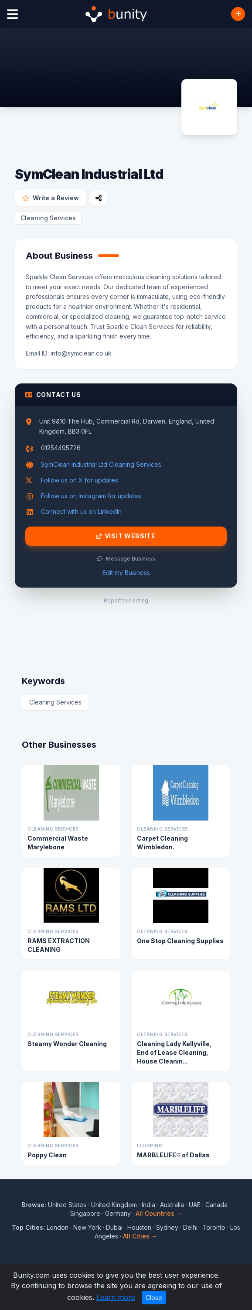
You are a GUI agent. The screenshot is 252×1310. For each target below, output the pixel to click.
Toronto (213, 1227)
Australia (172, 1204)
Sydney (167, 1227)
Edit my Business (126, 572)
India (148, 1204)
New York (87, 1227)
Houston (139, 1227)
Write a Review (50, 198)
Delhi (190, 1227)
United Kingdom (114, 1204)
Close (154, 1297)
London (57, 1227)
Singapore (85, 1213)
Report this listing (126, 600)
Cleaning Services (48, 218)
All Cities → (140, 1236)
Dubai (114, 1227)
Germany (118, 1213)
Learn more (115, 1297)
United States (67, 1204)
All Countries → (159, 1213)
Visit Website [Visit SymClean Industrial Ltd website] (126, 536)
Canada (216, 1204)
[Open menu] (12, 14)
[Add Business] (238, 14)
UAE (195, 1204)
